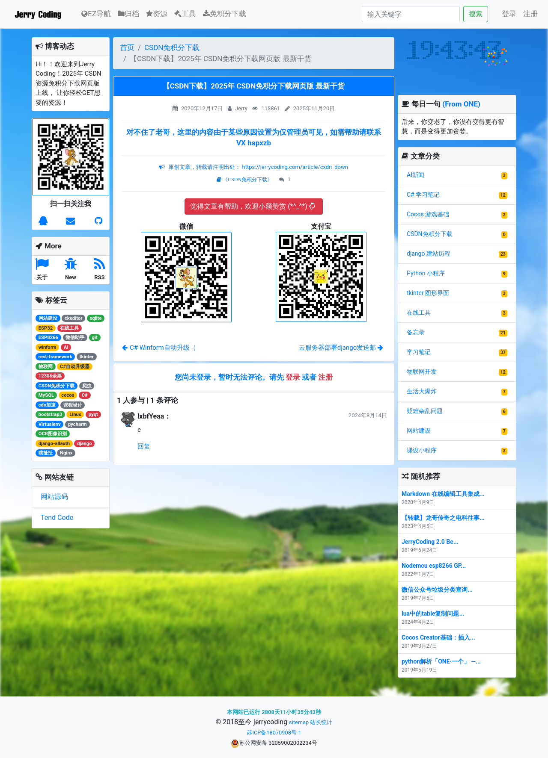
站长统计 (321, 722)
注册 (530, 13)
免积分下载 (224, 13)
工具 (185, 13)
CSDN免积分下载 (172, 47)
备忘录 (416, 332)
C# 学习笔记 (423, 194)
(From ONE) (461, 104)
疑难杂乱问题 (425, 410)
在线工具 (419, 312)
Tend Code (57, 517)
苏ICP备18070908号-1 (274, 732)
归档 (128, 13)
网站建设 (419, 430)
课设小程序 (422, 450)
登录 (509, 13)
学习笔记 (419, 351)
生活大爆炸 (422, 391)
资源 (156, 13)
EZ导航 (96, 13)
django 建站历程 (428, 253)
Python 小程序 (426, 273)
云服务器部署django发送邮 (341, 347)
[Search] (411, 14)
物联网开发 (422, 371)
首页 (127, 47)
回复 (143, 446)
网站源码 (54, 497)
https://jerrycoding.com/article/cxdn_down (294, 167)
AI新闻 (415, 174)
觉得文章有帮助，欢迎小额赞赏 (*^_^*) (252, 206)
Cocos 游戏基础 (428, 214)
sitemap (299, 722)
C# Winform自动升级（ (159, 347)
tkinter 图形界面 (428, 292)
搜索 (475, 14)
